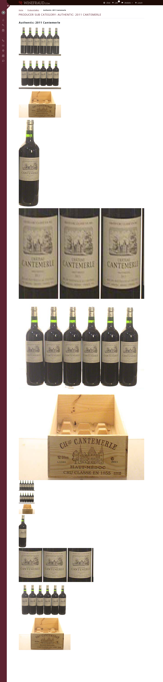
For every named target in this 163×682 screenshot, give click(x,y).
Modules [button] (126, 2)
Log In (138, 2)
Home (21, 10)
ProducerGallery (33, 10)
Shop (106, 2)
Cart (115, 2)
